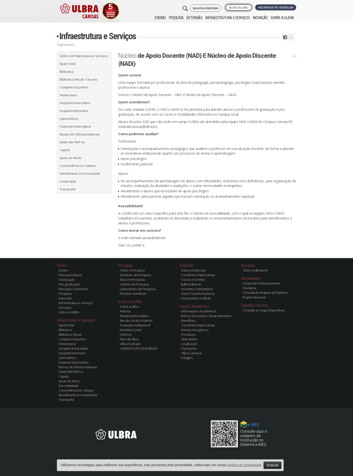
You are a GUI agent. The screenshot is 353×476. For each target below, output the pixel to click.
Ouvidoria (249, 288)
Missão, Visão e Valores (136, 320)
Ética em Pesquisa (132, 279)
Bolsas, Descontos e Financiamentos (206, 316)
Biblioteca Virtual (70, 334)
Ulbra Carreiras (191, 353)
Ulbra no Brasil (130, 344)
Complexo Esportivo (74, 87)
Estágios (187, 357)
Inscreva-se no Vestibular (275, 7)
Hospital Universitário (75, 103)
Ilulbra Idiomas (191, 284)
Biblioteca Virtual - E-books (78, 79)
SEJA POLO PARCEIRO (205, 8)
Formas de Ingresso (194, 330)
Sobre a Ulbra (129, 306)
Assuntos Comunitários (197, 289)
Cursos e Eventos (193, 279)
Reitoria (125, 311)
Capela (65, 150)
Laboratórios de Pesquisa (137, 289)
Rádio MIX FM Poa (71, 371)
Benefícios (188, 320)
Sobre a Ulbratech (255, 270)
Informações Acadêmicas (198, 311)
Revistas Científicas (133, 293)
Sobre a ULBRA (282, 17)
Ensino (159, 17)
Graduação (67, 279)
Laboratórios (69, 118)
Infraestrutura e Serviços (227, 17)
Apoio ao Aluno (70, 158)
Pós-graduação (69, 284)
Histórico (126, 334)
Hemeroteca (68, 95)
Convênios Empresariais (198, 275)
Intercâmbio (189, 339)
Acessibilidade (68, 385)
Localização (68, 181)
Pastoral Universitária (75, 126)
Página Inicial (65, 44)
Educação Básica (70, 275)
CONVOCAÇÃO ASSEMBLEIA (139, 348)
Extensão (194, 17)
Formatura (188, 334)
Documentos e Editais (196, 298)
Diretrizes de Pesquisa (135, 275)
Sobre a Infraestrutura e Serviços (84, 56)
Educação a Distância (73, 289)
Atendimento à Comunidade (80, 173)
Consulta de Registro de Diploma (265, 292)
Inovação (260, 17)
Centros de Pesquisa (134, 284)
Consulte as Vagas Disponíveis (264, 310)
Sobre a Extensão (193, 270)
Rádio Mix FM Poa (72, 142)
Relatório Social (130, 330)
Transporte (68, 189)
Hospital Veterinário (74, 111)
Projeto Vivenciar (254, 297)
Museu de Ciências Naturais (80, 134)
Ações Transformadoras (198, 293)
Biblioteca (67, 71)
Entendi (272, 465)
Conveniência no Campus (78, 165)
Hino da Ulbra (129, 339)
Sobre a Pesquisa (132, 270)
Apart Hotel (68, 63)
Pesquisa (176, 17)
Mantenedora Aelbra (134, 316)
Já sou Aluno (238, 7)
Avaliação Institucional (135, 325)
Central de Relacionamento (261, 283)
